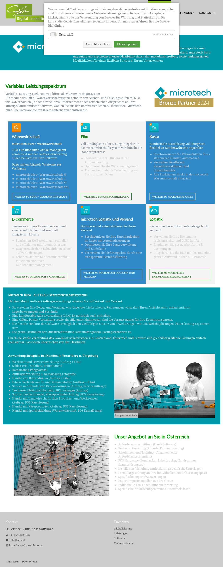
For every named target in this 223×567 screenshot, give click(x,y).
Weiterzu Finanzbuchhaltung (106, 196)
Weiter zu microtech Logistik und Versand (109, 274)
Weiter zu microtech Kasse (172, 196)
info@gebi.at (17, 540)
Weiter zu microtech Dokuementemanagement (171, 274)
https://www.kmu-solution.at (26, 545)
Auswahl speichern (97, 44)
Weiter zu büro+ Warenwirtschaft (41, 196)
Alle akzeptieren (127, 44)
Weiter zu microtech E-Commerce (39, 276)
